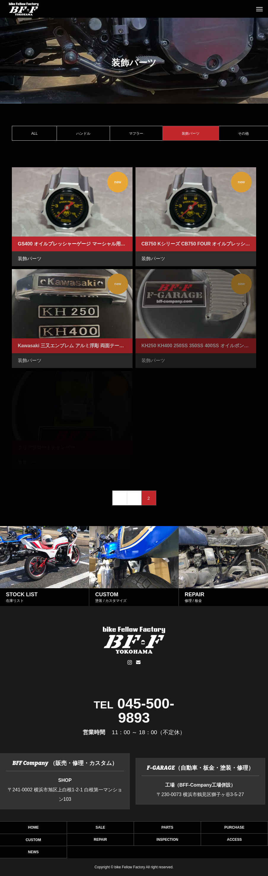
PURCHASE (234, 829)
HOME (33, 829)
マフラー (136, 133)
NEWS (33, 853)
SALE (100, 829)
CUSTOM (33, 841)
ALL (34, 133)
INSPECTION (167, 841)
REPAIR (100, 841)
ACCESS (234, 841)
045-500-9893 (145, 711)
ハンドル (83, 133)
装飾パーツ (30, 258)
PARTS (167, 829)
